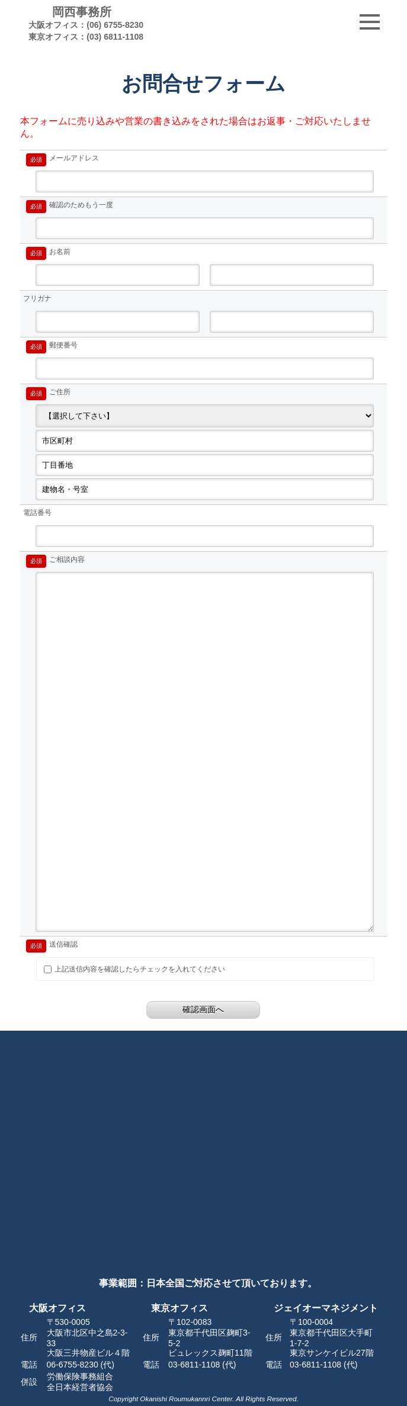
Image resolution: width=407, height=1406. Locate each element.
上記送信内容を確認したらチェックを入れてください (134, 969)
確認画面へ (203, 1009)
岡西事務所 (81, 23)
